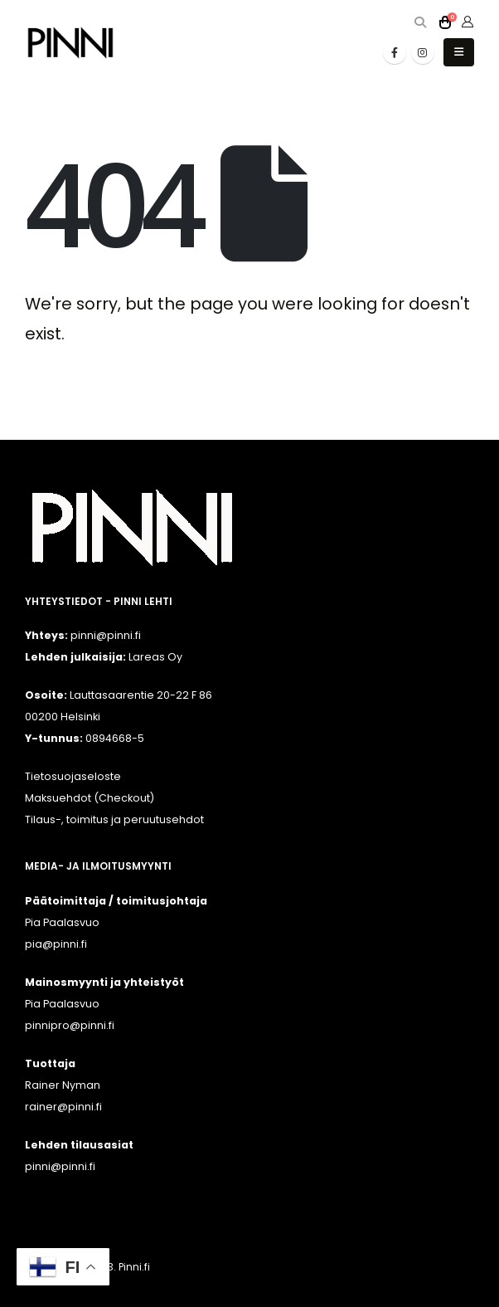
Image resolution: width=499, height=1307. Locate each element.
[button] (420, 23)
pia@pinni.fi (56, 944)
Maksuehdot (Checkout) (89, 798)
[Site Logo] (70, 43)
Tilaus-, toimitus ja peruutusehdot (114, 819)
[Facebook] (394, 52)
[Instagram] (422, 52)
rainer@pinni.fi (63, 1107)
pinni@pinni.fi (60, 1166)
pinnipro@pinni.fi (69, 1025)
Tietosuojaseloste (73, 776)
